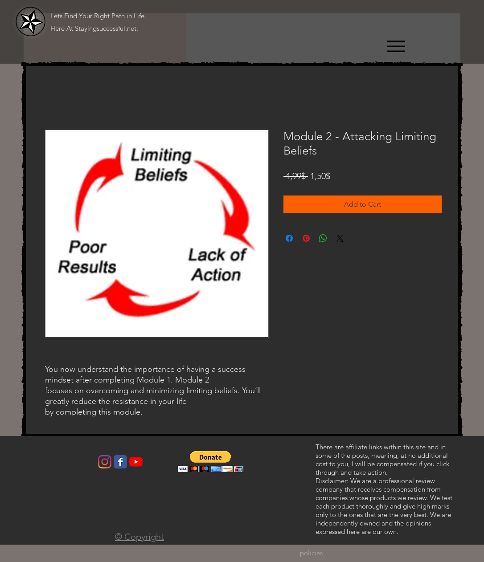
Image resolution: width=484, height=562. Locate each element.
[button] (210, 461)
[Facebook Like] (60, 464)
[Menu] (396, 46)
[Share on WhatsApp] (323, 238)
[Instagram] (104, 461)
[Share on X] (340, 238)
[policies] (311, 553)
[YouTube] (136, 461)
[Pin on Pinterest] (306, 238)
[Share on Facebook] (289, 238)
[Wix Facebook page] (120, 461)
